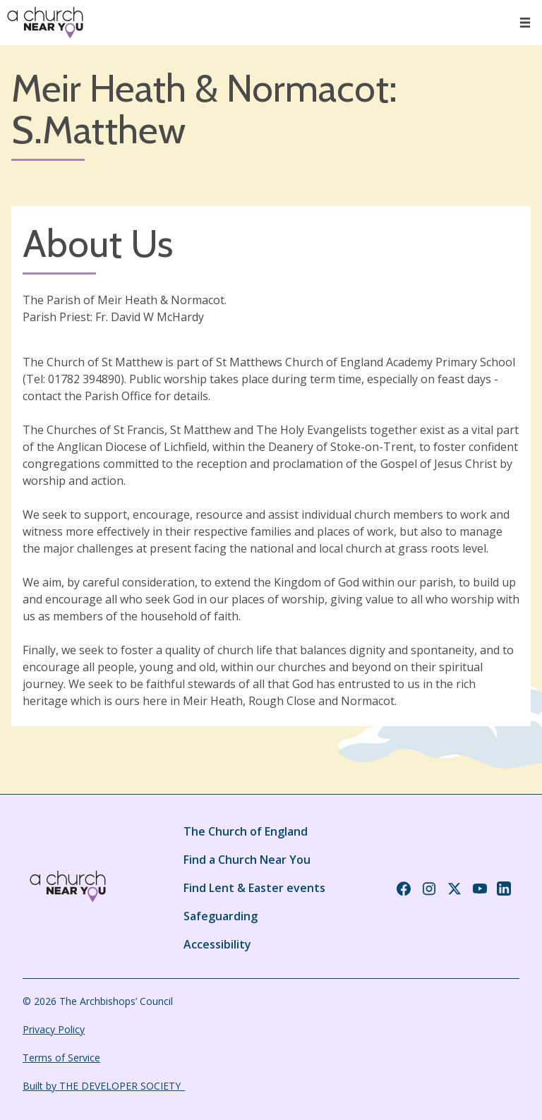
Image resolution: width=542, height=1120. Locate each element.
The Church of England (245, 831)
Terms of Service (61, 1057)
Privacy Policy (54, 1029)
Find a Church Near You (247, 859)
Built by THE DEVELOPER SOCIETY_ (104, 1085)
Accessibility (217, 944)
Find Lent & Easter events (254, 888)
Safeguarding (220, 916)
